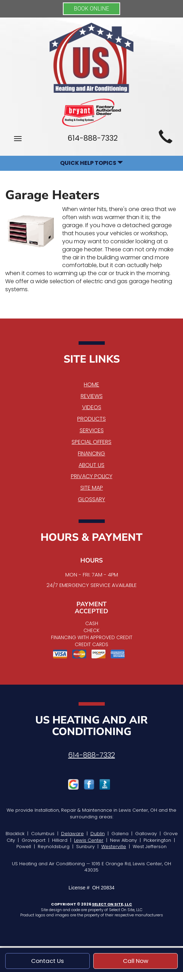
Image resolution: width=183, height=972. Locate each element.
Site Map (91, 488)
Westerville (113, 846)
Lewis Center (88, 840)
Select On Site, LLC (112, 904)
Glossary (91, 499)
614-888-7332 (91, 755)
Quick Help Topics (91, 163)
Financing (91, 453)
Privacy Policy (91, 476)
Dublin (97, 833)
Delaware (72, 833)
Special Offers (91, 442)
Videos (91, 407)
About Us (91, 465)
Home (91, 384)
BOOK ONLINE (91, 8)
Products (91, 419)
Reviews (92, 396)
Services (92, 430)
